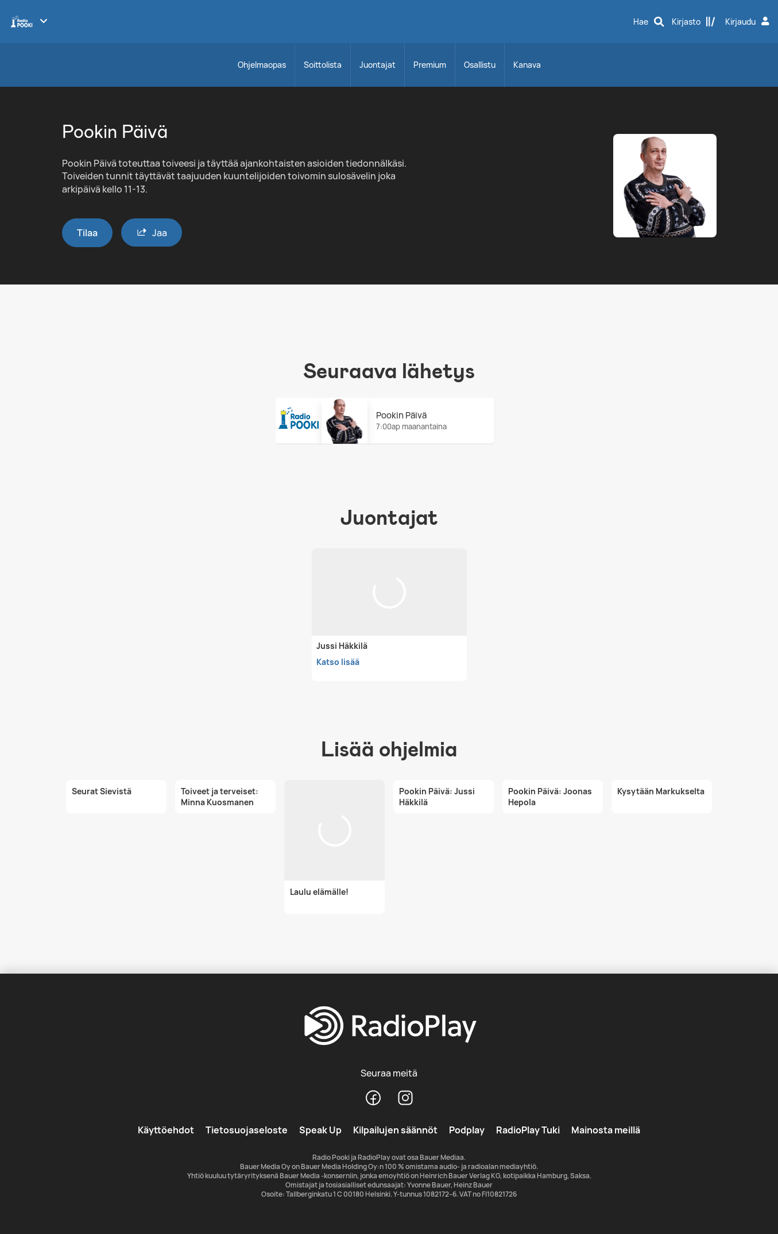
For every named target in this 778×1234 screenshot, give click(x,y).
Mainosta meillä (605, 1130)
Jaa (151, 232)
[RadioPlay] (388, 1026)
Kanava (527, 64)
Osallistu (480, 64)
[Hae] (648, 22)
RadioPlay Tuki (528, 1130)
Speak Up (320, 1130)
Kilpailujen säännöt (395, 1130)
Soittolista (323, 64)
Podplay (467, 1130)
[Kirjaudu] (748, 22)
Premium (429, 64)
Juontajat (377, 64)
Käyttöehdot (166, 1130)
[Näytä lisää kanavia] (43, 21)
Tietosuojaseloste (247, 1130)
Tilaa (87, 232)
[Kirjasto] (693, 22)
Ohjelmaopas (262, 64)
